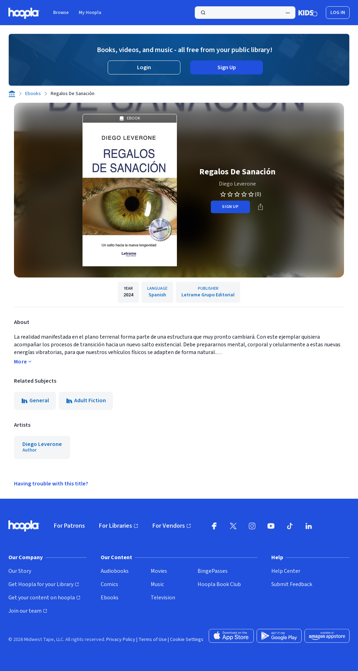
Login (144, 67)
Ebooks (33, 93)
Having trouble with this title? (51, 484)
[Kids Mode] (307, 12)
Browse (61, 12)
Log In (337, 12)
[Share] (260, 206)
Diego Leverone (237, 184)
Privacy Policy (120, 639)
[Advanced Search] (287, 13)
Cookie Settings (186, 639)
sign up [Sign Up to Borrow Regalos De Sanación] (230, 207)
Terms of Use (152, 639)
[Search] (245, 12)
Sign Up (226, 67)
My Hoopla (90, 12)
